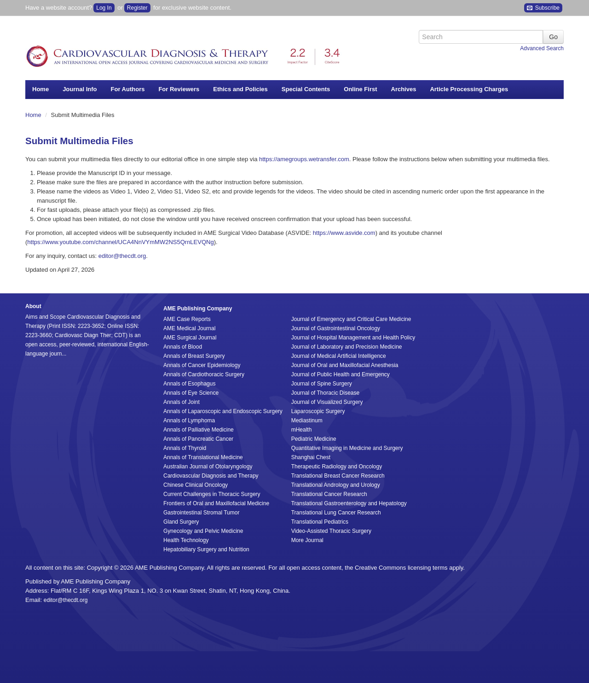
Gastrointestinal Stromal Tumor (201, 512)
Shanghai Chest (310, 457)
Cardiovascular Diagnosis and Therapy (211, 476)
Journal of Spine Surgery (321, 383)
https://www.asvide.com (344, 232)
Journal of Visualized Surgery (327, 402)
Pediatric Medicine (313, 439)
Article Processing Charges (469, 89)
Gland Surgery (181, 522)
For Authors (128, 89)
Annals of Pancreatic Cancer (198, 439)
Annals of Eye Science (191, 393)
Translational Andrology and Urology (335, 485)
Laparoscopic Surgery (318, 411)
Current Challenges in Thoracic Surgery (211, 494)
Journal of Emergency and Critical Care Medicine (351, 319)
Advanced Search (542, 48)
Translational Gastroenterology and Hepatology (349, 503)
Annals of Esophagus (189, 383)
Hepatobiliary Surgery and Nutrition (206, 549)
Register (137, 8)
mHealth (301, 429)
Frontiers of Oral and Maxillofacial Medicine (216, 503)
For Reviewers (178, 89)
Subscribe (543, 8)
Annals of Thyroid (184, 448)
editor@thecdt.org (122, 255)
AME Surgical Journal (189, 337)
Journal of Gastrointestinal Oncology (335, 328)
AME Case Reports (187, 319)
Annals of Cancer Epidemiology (201, 365)
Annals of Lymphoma (189, 420)
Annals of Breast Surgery (194, 356)
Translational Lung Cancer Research (336, 512)
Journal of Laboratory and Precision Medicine (346, 347)
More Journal (307, 540)
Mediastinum (307, 420)
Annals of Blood (182, 347)
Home (40, 89)
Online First (360, 89)
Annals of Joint (181, 402)
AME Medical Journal (189, 328)
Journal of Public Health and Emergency (340, 374)
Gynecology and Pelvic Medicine (203, 531)
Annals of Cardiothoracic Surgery (203, 374)
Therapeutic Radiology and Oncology (336, 466)
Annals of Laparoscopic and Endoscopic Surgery (223, 411)
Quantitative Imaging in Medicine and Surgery (347, 448)
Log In (103, 8)
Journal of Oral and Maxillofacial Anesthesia (344, 365)
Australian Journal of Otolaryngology (207, 466)
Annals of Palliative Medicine (198, 429)
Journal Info (80, 89)
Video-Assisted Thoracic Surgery (331, 531)
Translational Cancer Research (329, 494)
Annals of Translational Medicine (203, 457)
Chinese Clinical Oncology (195, 485)
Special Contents (306, 89)
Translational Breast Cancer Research (338, 476)
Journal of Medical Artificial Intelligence (338, 356)
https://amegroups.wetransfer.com (304, 159)
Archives (403, 89)
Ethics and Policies (240, 89)
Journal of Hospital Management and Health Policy (353, 337)
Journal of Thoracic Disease (325, 393)
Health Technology (186, 540)
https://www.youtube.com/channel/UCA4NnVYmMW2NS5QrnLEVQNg (120, 242)
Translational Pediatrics (319, 522)
